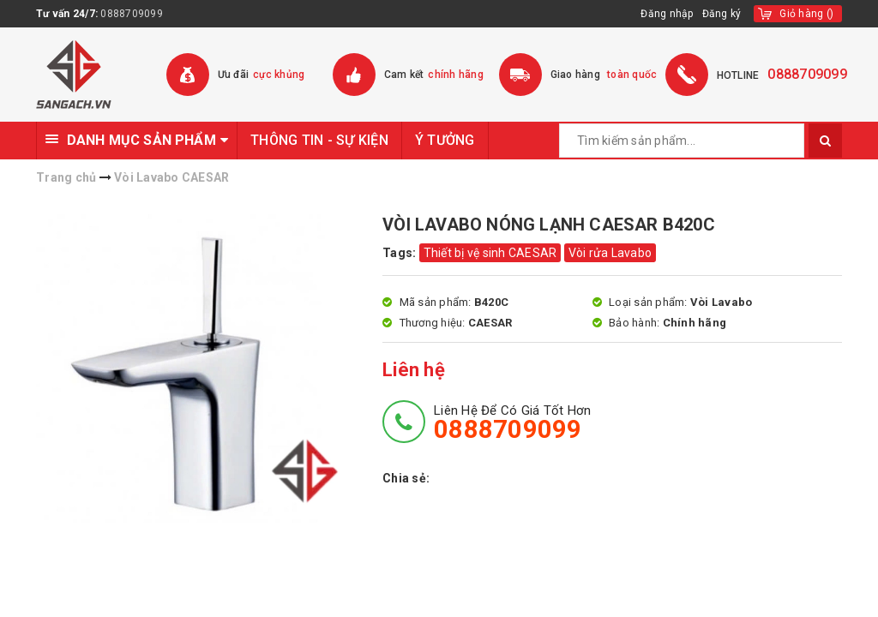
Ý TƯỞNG (445, 140)
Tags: (400, 253)
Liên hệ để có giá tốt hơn (512, 422)
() (806, 14)
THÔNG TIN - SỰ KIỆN (319, 140)
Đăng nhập (666, 14)
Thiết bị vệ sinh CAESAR (490, 253)
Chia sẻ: (406, 478)
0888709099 (131, 14)
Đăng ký (722, 14)
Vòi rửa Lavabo (610, 253)
